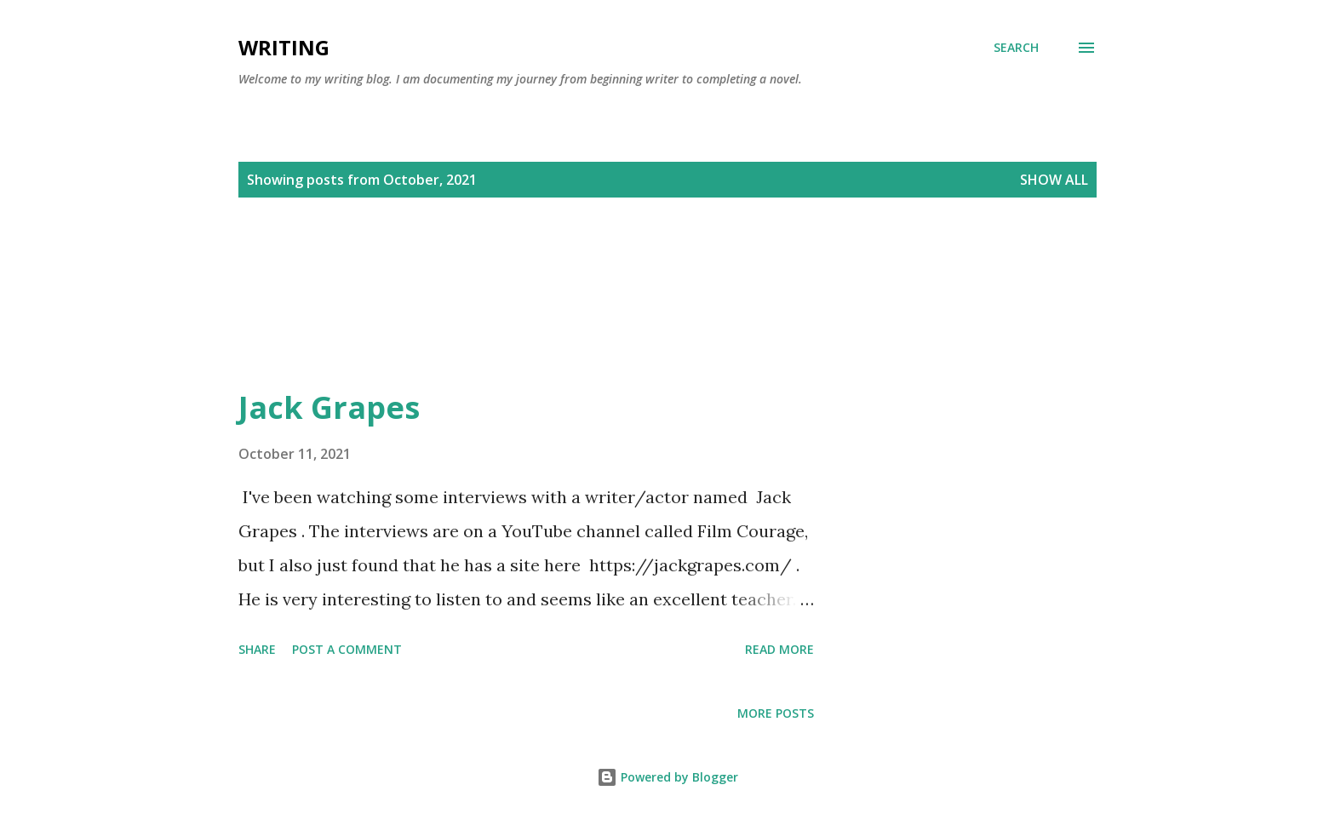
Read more (779, 649)
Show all (1054, 179)
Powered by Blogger (667, 777)
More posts (775, 713)
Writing (283, 47)
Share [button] (257, 649)
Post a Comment (347, 649)
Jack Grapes (329, 407)
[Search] (1016, 47)
